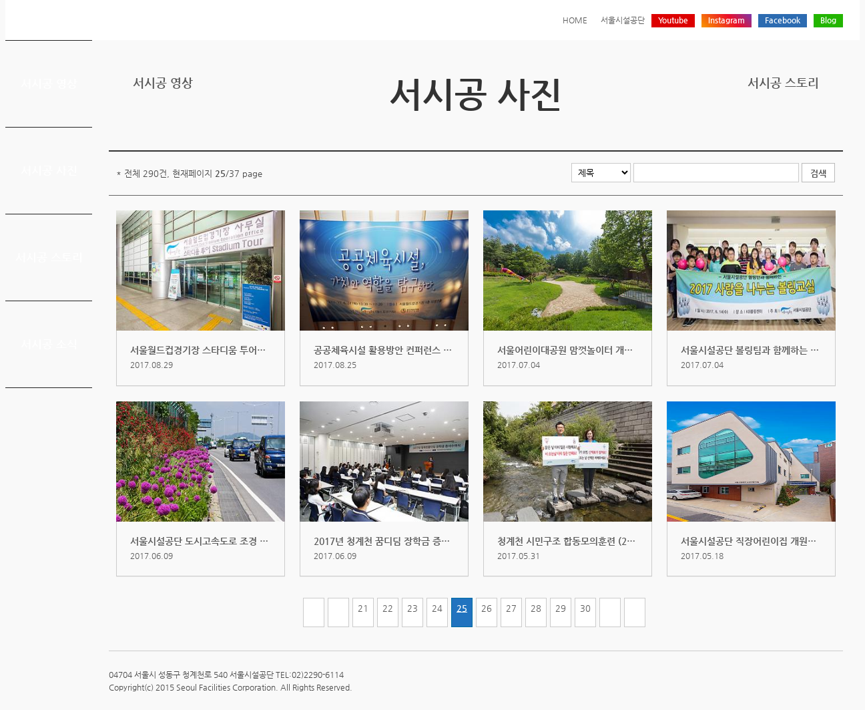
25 (462, 608)
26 (486, 608)
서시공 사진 (49, 170)
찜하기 (835, 128)
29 (560, 608)
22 (387, 608)
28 (536, 608)
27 (511, 608)
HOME (575, 20)
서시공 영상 (49, 83)
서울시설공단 (623, 20)
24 (437, 608)
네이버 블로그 (814, 128)
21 (363, 608)
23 (412, 608)
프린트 (752, 128)
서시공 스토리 (49, 257)
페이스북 (794, 128)
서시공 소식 (49, 344)
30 (585, 608)
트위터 (773, 128)
